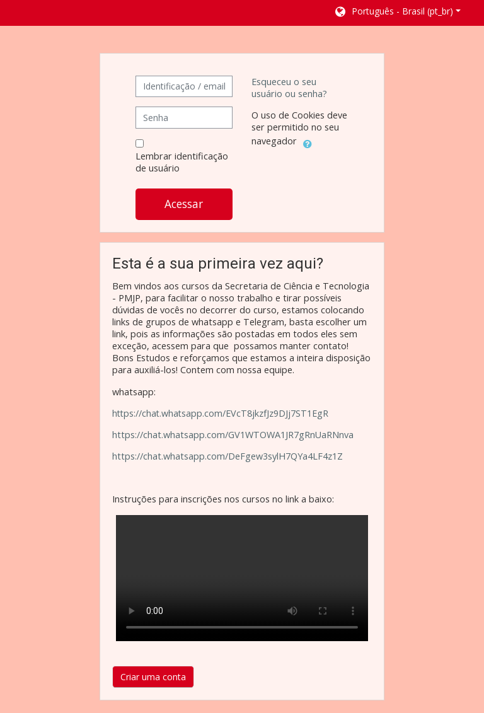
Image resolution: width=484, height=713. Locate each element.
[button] (397, 13)
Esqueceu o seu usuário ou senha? (289, 88)
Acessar (183, 203)
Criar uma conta (153, 677)
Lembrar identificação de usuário (181, 162)
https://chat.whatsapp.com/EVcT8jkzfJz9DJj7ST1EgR (220, 413)
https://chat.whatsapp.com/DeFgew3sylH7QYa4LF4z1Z (227, 456)
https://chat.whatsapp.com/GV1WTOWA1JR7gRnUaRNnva (233, 435)
